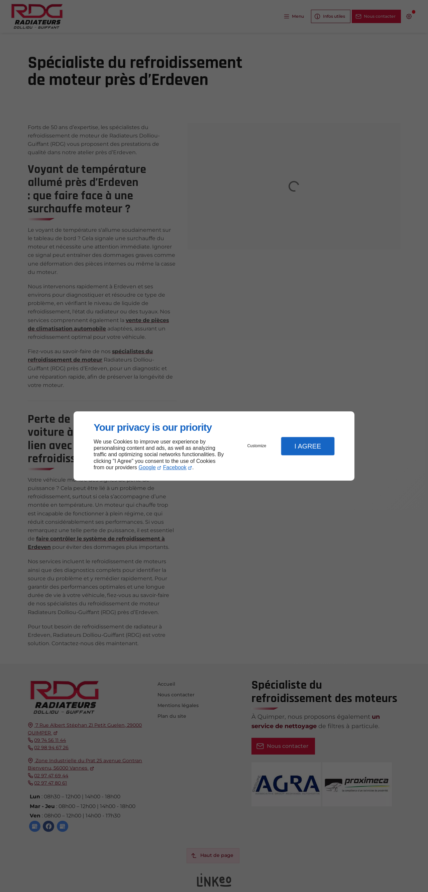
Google (147, 467)
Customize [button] (256, 445)
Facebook (175, 467)
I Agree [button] (307, 446)
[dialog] (214, 446)
